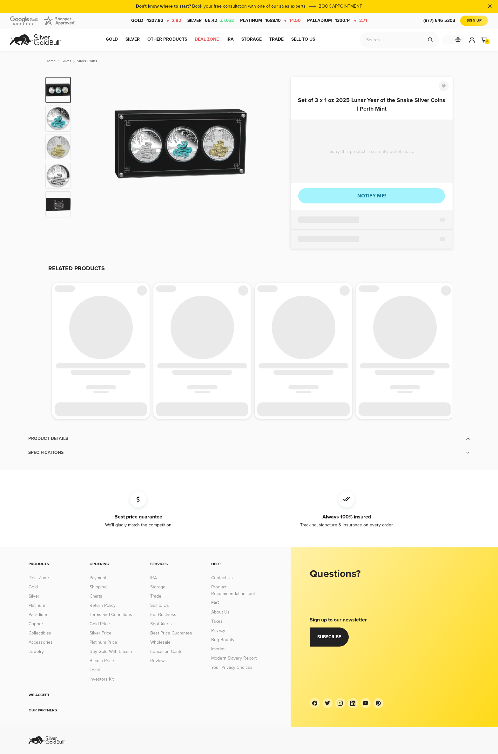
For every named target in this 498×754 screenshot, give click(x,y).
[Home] (50, 61)
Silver (210, 20)
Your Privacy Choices (231, 667)
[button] (249, 439)
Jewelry (36, 651)
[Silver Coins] (87, 61)
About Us (220, 612)
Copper (36, 624)
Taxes (217, 621)
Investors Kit (102, 679)
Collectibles (40, 633)
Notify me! (371, 196)
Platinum (270, 20)
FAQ (215, 603)
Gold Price (100, 624)
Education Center (167, 651)
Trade (155, 596)
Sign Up (474, 20)
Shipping (98, 587)
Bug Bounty (222, 639)
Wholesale (160, 642)
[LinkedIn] (353, 703)
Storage (157, 587)
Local (95, 670)
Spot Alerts (161, 624)
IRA (153, 577)
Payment (98, 577)
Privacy (218, 630)
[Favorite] (444, 86)
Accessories (41, 642)
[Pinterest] (378, 703)
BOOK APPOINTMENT (340, 6)
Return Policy (103, 605)
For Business (163, 614)
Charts (96, 596)
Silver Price (100, 633)
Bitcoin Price (102, 660)
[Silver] (66, 61)
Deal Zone (39, 577)
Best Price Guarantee (171, 633)
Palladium (337, 20)
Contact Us (222, 577)
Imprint (218, 649)
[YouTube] (365, 703)
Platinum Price (103, 642)
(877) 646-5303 (439, 20)
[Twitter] (327, 703)
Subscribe (329, 637)
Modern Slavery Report (234, 658)
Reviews (158, 660)
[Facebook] (315, 703)
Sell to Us (159, 605)
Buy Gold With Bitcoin (111, 651)
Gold (156, 20)
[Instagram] (340, 703)
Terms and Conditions (111, 614)
